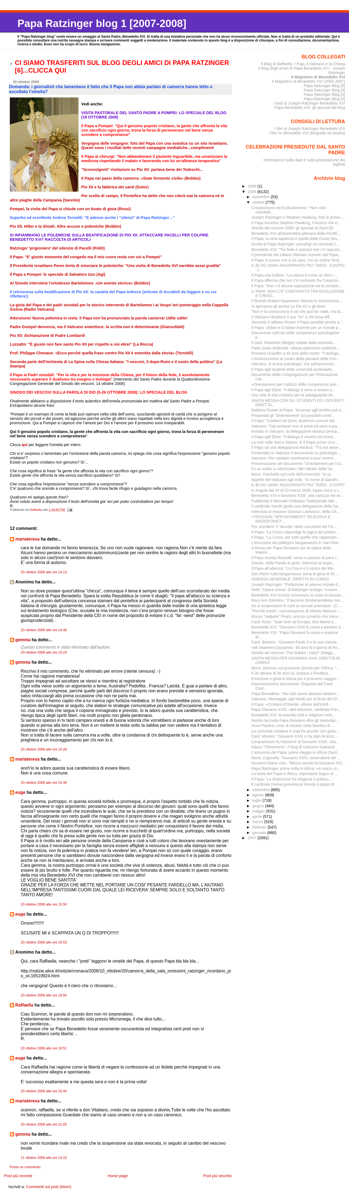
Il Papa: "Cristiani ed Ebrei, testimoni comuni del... (294, 421)
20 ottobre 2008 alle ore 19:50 (44, 995)
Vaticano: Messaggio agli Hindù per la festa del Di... (295, 699)
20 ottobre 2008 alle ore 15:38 (44, 783)
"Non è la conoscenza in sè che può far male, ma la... (297, 311)
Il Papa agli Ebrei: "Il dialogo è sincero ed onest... (293, 437)
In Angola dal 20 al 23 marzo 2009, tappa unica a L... (296, 490)
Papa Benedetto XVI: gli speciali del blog (310, 107)
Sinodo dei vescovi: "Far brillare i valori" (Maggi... (293, 653)
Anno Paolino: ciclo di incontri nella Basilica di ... (293, 725)
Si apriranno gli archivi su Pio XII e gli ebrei (288, 306)
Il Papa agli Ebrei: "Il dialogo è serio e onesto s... (293, 390)
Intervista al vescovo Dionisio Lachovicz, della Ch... (295, 511)
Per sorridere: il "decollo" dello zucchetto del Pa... (293, 526)
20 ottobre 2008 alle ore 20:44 (44, 1091)
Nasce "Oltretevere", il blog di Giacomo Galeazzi (293, 747)
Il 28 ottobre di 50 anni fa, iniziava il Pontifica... (291, 673)
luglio (257, 800)
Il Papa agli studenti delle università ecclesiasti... (293, 369)
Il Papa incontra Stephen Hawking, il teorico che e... (296, 223)
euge (20, 792)
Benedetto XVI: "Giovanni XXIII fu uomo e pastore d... (297, 627)
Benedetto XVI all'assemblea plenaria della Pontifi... (296, 233)
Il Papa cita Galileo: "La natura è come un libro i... (294, 275)
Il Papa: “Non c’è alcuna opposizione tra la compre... (296, 286)
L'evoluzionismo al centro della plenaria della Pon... (295, 359)
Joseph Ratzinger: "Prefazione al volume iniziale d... (296, 584)
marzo (258, 822)
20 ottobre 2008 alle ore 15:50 (44, 904)
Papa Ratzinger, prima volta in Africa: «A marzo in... (295, 768)
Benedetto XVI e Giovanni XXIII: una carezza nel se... (297, 495)
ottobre (259, 202)
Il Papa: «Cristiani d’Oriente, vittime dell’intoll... (291, 704)
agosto (258, 795)
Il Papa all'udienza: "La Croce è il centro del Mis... (294, 568)
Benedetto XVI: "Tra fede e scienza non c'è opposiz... (297, 249)
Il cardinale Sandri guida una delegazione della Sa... (296, 506)
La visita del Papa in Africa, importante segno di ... (294, 773)
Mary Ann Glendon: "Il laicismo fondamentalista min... (297, 600)
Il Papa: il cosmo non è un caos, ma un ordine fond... (296, 260)
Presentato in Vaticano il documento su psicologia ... (296, 453)
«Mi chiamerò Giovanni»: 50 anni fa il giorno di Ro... (296, 647)
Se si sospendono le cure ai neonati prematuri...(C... (296, 606)
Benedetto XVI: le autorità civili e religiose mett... (293, 715)
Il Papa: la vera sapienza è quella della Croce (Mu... (296, 238)
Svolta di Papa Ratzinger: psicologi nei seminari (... (295, 244)
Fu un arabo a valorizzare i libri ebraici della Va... (293, 469)
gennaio (259, 832)
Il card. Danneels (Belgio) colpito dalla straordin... (293, 342)
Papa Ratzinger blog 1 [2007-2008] (101, 23)
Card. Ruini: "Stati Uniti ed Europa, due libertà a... (294, 622)
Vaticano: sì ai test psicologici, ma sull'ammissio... (294, 364)
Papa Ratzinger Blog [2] (324, 99)
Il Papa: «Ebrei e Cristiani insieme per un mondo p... (296, 327)
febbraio (259, 827)
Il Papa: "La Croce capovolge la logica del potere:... (295, 532)
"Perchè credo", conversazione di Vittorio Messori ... (296, 611)
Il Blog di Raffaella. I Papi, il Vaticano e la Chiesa (303, 64)
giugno (258, 806)
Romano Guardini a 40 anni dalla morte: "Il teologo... (296, 353)
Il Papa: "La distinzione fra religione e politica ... (292, 779)
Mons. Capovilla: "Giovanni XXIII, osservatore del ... (296, 758)
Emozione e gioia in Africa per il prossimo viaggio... (295, 678)
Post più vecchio (217, 1176)
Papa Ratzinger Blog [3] (324, 94)
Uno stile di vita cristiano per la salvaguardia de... (293, 395)
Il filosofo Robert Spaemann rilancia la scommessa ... (297, 301)
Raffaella (24, 1005)
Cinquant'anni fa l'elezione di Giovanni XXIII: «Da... (295, 742)
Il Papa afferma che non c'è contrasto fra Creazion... (296, 280)
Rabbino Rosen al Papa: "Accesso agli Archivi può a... (298, 410)
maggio (259, 811)
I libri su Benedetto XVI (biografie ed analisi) (307, 133)
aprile (257, 816)
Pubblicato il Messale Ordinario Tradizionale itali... (294, 501)
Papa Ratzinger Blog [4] (324, 90)
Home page (117, 1176)
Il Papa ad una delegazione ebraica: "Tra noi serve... (296, 447)
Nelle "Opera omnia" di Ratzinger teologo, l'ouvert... (295, 589)
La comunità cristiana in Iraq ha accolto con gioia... (295, 731)
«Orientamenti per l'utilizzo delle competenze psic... (295, 384)
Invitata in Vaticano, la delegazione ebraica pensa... (295, 431)
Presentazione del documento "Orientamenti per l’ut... (297, 463)
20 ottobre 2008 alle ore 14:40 (44, 630)
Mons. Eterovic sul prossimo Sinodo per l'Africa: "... (295, 668)
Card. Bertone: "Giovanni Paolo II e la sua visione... (295, 642)
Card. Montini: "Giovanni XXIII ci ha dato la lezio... (294, 736)
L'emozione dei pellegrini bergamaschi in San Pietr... (296, 543)
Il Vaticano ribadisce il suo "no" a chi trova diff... (292, 317)
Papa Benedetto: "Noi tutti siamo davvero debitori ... (296, 694)
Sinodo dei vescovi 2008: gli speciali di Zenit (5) (292, 228)
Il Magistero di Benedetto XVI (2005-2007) (308, 81)
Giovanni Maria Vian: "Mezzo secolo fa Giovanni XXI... (298, 763)
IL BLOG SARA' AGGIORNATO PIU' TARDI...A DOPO (298, 485)
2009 (252, 186)
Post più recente (18, 1176)
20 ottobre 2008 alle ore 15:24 (44, 652)
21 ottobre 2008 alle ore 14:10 (44, 1158)
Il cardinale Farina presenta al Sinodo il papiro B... (294, 784)
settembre (261, 790)
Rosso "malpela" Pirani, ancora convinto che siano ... (297, 616)
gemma (22, 639)
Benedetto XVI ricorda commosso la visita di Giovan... (297, 595)
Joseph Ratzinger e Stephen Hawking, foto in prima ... (297, 217)
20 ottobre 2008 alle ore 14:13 (44, 572)
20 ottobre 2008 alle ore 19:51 (44, 1048)
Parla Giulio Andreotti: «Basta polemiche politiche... (295, 348)
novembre (261, 197)
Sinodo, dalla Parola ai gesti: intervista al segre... (293, 563)
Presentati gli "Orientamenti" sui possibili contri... (293, 415)
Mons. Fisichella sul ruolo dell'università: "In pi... (292, 474)
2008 (252, 191)
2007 (252, 838)
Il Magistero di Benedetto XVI (318, 77)
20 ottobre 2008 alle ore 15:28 (44, 749)
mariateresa (27, 539)
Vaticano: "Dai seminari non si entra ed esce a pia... (295, 426)
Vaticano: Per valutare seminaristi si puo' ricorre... (294, 458)
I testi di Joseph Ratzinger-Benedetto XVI (309, 103)
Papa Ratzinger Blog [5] (324, 86)
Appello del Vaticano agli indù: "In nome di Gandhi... (296, 479)
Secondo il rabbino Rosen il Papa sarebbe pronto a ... (297, 322)
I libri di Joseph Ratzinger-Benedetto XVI (310, 128)
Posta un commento (25, 1167)
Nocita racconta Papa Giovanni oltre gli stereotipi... (295, 720)
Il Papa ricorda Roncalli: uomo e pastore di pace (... (295, 558)
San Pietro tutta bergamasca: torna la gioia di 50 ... (295, 574)
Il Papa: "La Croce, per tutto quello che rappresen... (295, 537)
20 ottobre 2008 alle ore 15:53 (44, 942)
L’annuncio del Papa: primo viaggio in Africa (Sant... (295, 752)
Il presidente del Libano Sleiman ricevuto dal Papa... (296, 255)
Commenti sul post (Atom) (48, 1187)
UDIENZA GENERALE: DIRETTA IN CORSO (290, 579)
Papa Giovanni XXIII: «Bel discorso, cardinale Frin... (296, 709)
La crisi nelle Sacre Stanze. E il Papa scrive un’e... (294, 442)
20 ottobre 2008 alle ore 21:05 (44, 1124)
